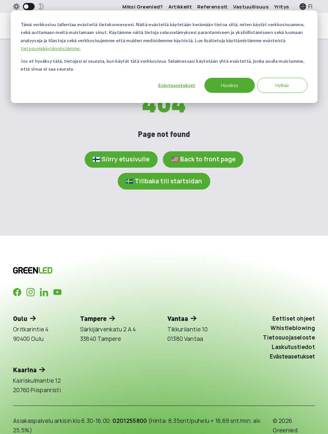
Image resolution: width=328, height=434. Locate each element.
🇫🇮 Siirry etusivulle (120, 159)
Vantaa (177, 318)
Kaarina (25, 370)
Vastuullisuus (251, 6)
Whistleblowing (292, 328)
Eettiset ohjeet (293, 319)
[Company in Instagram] (30, 292)
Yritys (281, 6)
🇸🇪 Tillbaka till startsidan (164, 181)
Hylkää (282, 85)
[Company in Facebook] (17, 292)
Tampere (93, 318)
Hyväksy (229, 85)
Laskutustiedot (293, 347)
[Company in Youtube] (57, 292)
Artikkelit (180, 6)
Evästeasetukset (176, 85)
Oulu (20, 318)
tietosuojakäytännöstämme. (51, 48)
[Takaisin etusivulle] (85, 270)
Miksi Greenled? (142, 6)
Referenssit (212, 6)
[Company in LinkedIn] (44, 292)
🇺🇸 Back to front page (203, 159)
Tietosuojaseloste (289, 337)
